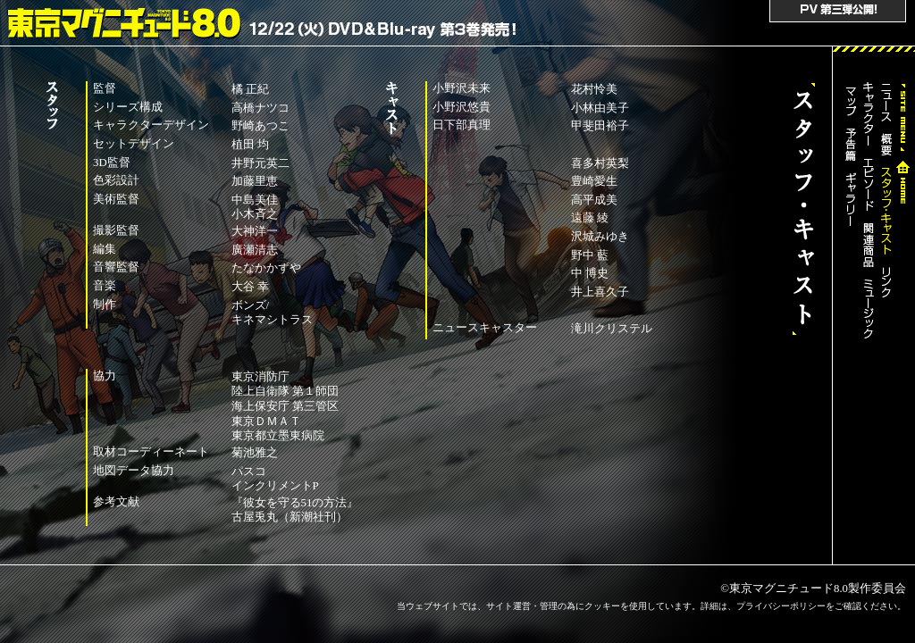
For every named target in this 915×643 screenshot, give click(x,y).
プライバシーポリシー (781, 606)
